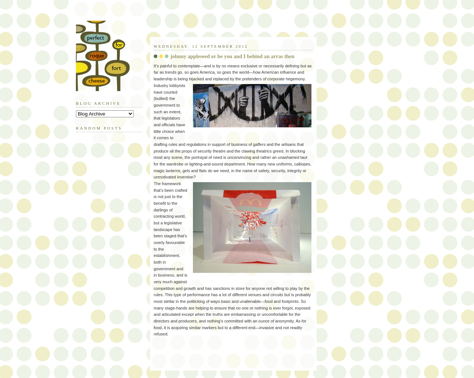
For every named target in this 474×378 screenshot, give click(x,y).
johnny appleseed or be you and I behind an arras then (232, 56)
